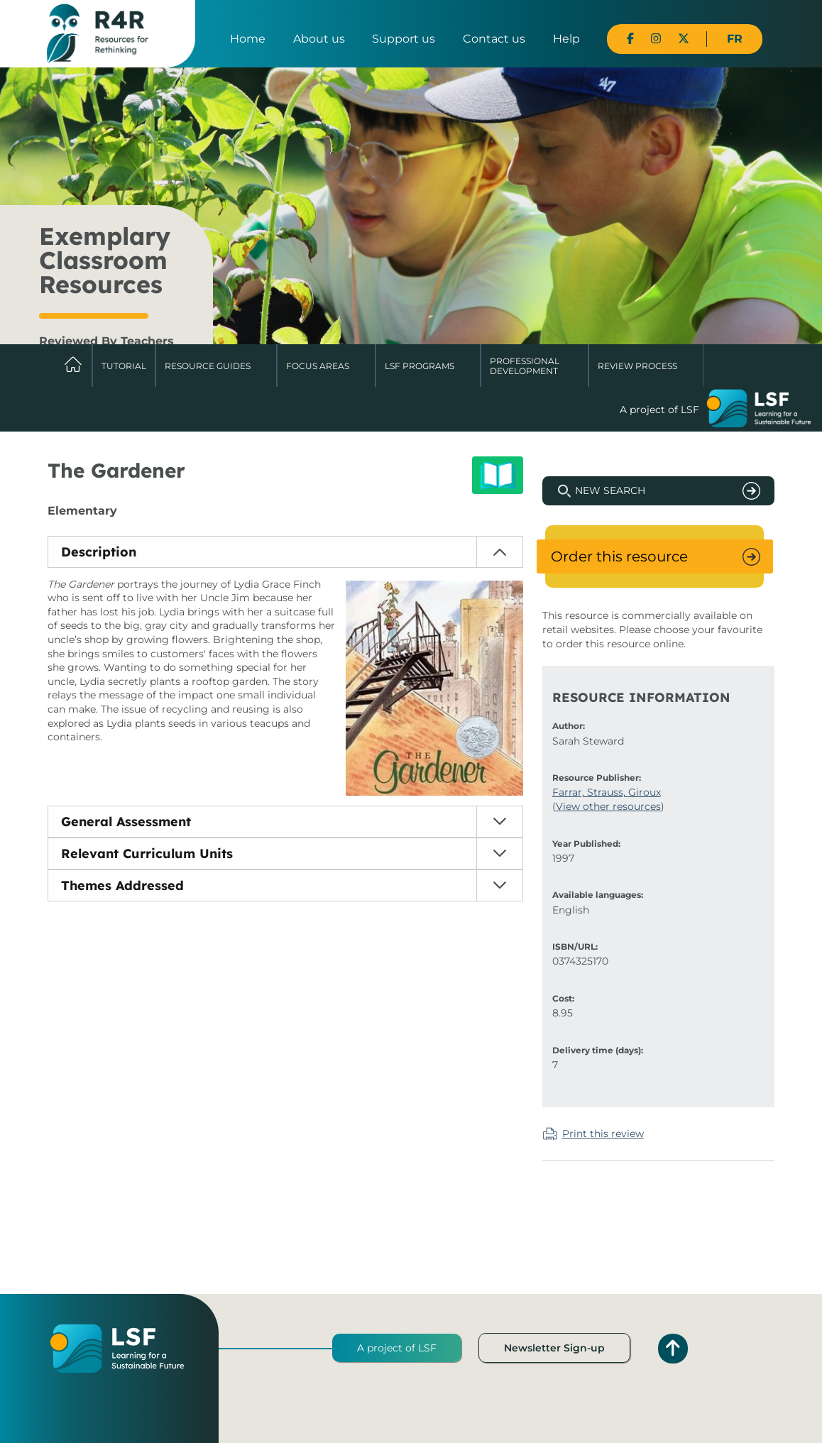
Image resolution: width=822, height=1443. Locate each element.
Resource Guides (208, 366)
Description (98, 552)
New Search (610, 490)
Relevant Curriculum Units (147, 853)
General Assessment (126, 821)
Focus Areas (317, 366)
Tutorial (124, 366)
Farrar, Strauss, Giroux (606, 792)
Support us (403, 38)
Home (247, 38)
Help (566, 38)
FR (734, 38)
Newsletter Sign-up (554, 1348)
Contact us (494, 38)
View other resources (608, 806)
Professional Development (524, 366)
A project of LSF (397, 1348)
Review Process (637, 366)
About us (319, 38)
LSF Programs (419, 366)
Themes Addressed (122, 885)
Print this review (603, 1133)
